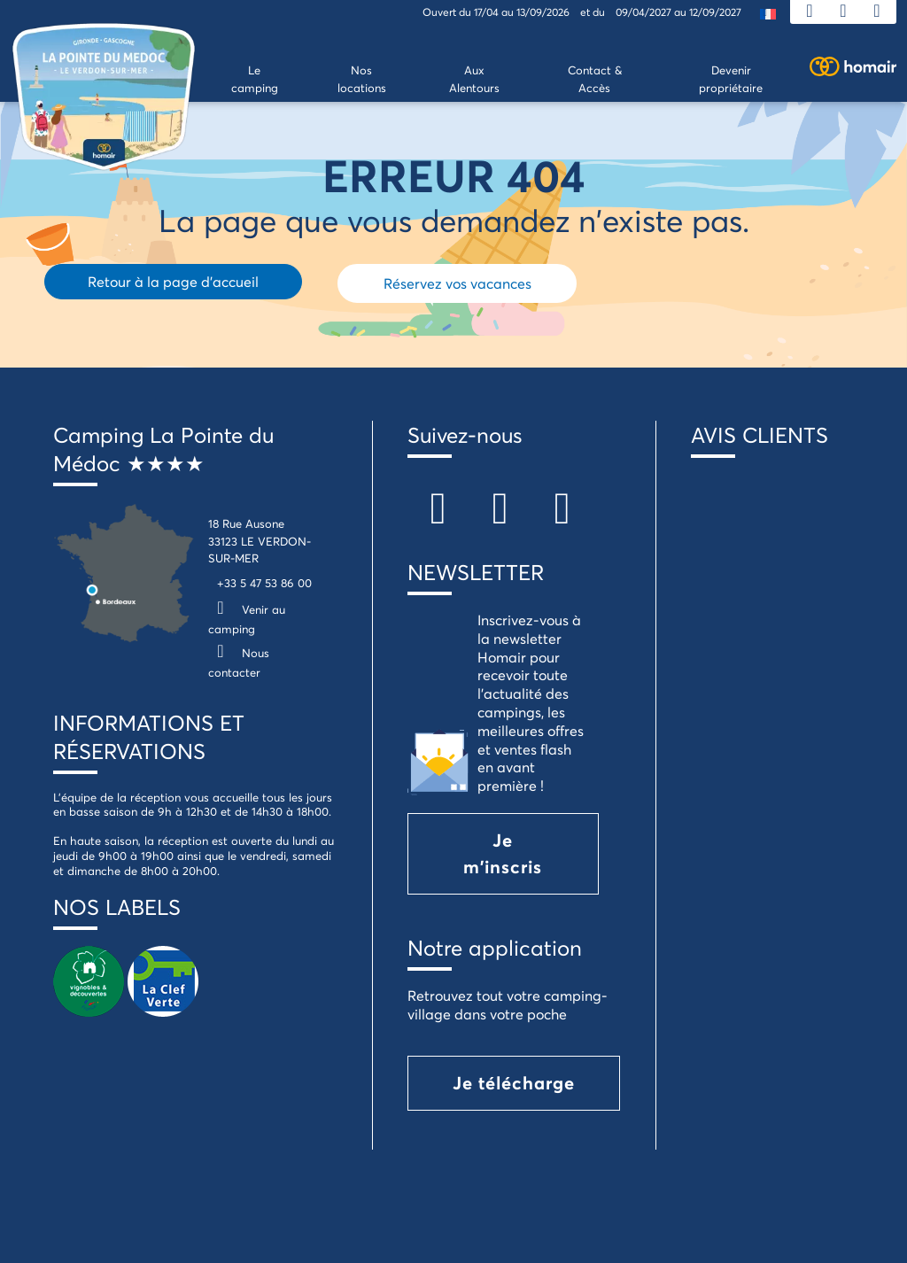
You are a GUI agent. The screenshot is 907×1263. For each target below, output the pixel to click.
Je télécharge (514, 1083)
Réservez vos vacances (457, 283)
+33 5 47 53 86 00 (264, 583)
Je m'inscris (502, 853)
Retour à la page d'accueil (173, 281)
